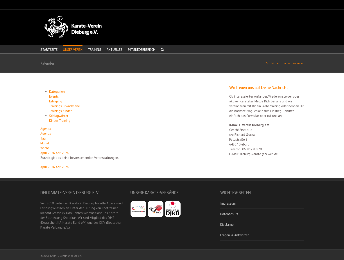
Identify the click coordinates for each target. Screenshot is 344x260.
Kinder (54, 120)
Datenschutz (229, 214)
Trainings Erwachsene (64, 106)
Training (64, 120)
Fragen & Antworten (234, 235)
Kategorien (57, 91)
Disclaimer (227, 224)
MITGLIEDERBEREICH (141, 49)
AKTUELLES (114, 49)
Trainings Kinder (60, 111)
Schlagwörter (58, 116)
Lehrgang (55, 101)
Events (54, 96)
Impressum (228, 203)
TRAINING (94, 49)
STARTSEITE (48, 49)
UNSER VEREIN (72, 49)
